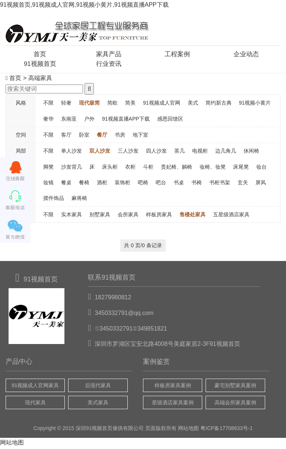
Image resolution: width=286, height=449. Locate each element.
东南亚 (69, 120)
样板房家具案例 (173, 387)
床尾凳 (241, 168)
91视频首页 (40, 65)
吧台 (161, 184)
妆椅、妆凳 (213, 168)
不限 (48, 104)
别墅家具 (99, 216)
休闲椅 (251, 153)
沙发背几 (71, 168)
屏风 (260, 184)
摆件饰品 (53, 200)
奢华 (48, 120)
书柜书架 (219, 184)
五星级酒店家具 (231, 216)
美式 (193, 104)
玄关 (243, 184)
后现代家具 (98, 387)
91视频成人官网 (161, 104)
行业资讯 (108, 65)
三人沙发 (128, 153)
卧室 (84, 136)
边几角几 (225, 153)
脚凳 (48, 168)
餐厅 (102, 136)
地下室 (140, 136)
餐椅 (84, 184)
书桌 (179, 184)
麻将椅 (79, 200)
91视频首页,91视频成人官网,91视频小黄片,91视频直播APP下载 (84, 4)
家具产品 (108, 54)
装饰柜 (122, 184)
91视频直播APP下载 (126, 120)
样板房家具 (159, 216)
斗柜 (148, 168)
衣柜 (130, 168)
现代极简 (89, 104)
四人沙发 (156, 153)
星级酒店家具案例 (173, 404)
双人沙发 (99, 153)
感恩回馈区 (170, 120)
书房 (120, 136)
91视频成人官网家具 (35, 387)
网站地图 (188, 430)
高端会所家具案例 (235, 404)
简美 (130, 104)
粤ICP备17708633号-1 (226, 430)
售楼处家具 (192, 216)
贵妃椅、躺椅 (176, 168)
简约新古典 (219, 104)
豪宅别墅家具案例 (235, 387)
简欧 (112, 104)
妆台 (261, 168)
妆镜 (48, 184)
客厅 (66, 136)
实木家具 (71, 216)
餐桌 (66, 184)
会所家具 (128, 216)
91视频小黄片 (255, 104)
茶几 (179, 153)
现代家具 (35, 404)
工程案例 (177, 54)
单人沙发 (71, 153)
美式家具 (98, 404)
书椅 (196, 184)
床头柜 (110, 168)
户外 (89, 120)
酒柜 (102, 184)
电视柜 (200, 153)
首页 (40, 54)
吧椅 (143, 184)
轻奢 (66, 104)
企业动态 (246, 54)
